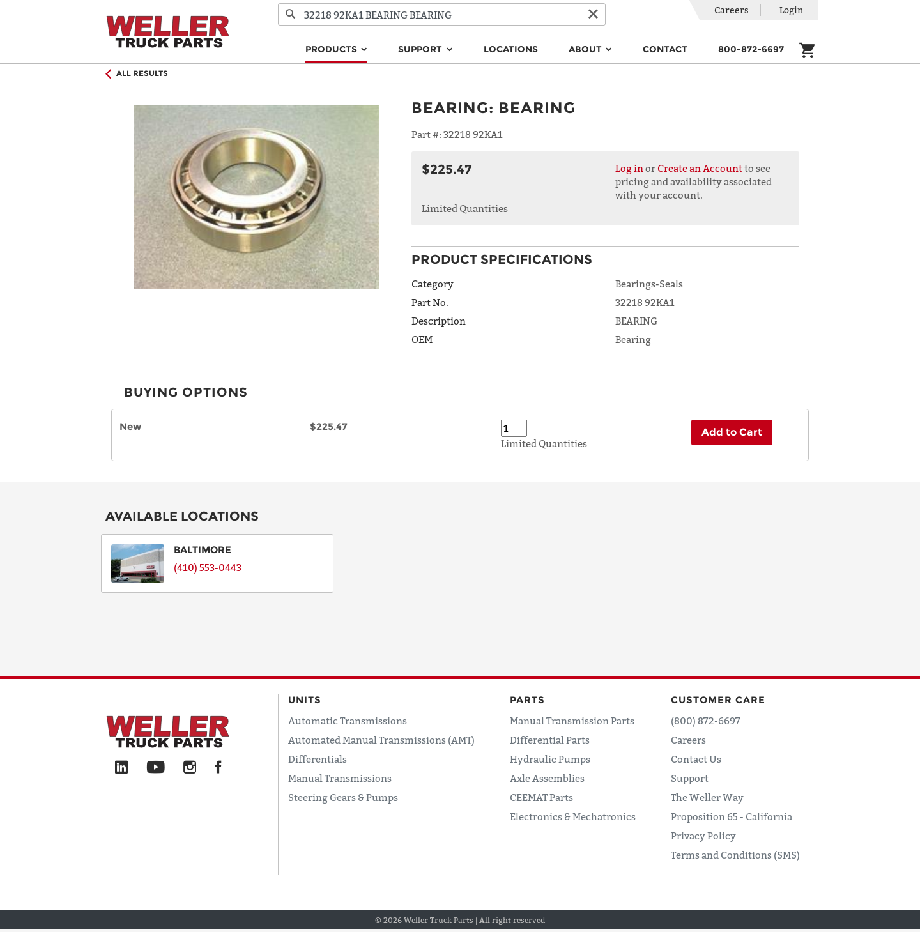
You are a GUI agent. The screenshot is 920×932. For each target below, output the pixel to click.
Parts (527, 700)
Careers (731, 9)
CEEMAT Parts (541, 797)
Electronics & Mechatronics (573, 816)
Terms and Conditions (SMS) (735, 854)
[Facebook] (218, 767)
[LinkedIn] (121, 767)
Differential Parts (550, 739)
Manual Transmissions (340, 778)
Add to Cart (732, 432)
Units (304, 700)
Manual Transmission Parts (572, 720)
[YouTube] (155, 767)
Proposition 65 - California (731, 816)
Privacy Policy (703, 835)
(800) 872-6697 (705, 720)
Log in (629, 168)
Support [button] (421, 49)
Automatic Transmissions (347, 720)
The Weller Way (707, 797)
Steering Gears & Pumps (343, 797)
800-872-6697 (751, 49)
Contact (665, 49)
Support (690, 778)
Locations (511, 49)
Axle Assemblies (547, 778)
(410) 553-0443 (207, 567)
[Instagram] (190, 767)
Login (791, 9)
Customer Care (718, 700)
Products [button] (332, 49)
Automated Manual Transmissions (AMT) (381, 739)
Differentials (317, 759)
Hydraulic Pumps (550, 759)
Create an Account (699, 168)
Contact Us (696, 759)
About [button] (586, 49)
